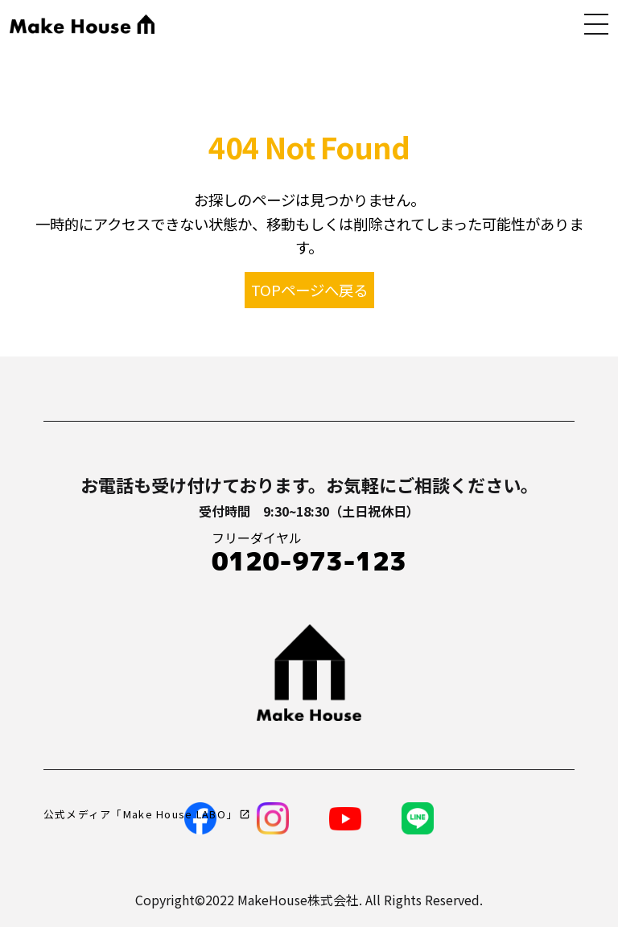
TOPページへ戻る (309, 289)
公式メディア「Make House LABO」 (140, 814)
